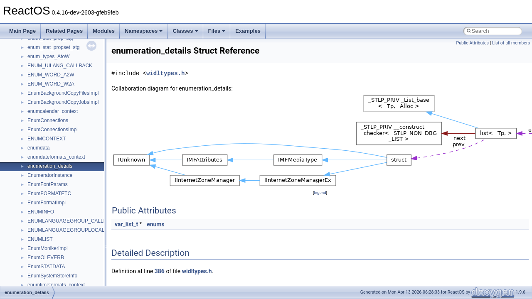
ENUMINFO (40, 212)
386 (160, 271)
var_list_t (126, 224)
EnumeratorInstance (49, 175)
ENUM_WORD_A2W (50, 75)
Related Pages (64, 31)
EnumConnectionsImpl (52, 129)
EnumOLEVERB (45, 257)
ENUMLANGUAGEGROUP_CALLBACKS (73, 221)
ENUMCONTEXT (46, 139)
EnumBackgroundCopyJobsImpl (63, 102)
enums (156, 224)
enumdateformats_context (56, 157)
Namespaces (144, 31)
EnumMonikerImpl (47, 248)
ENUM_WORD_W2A (50, 84)
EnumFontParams (47, 184)
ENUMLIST (40, 239)
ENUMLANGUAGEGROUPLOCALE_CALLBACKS (83, 230)
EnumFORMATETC (49, 193)
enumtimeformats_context (56, 285)
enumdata (38, 148)
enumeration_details (49, 166)
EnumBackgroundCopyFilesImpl (63, 93)
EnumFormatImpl (46, 203)
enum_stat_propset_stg (53, 47)
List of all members (511, 43)
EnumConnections (47, 120)
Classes (185, 31)
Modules (104, 31)
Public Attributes (472, 43)
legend (320, 192)
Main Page (22, 31)
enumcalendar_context (52, 111)
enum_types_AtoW (48, 56)
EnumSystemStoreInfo (52, 276)
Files (217, 31)
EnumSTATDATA (46, 267)
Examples (248, 31)
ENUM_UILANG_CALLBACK (59, 66)
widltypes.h (165, 73)
